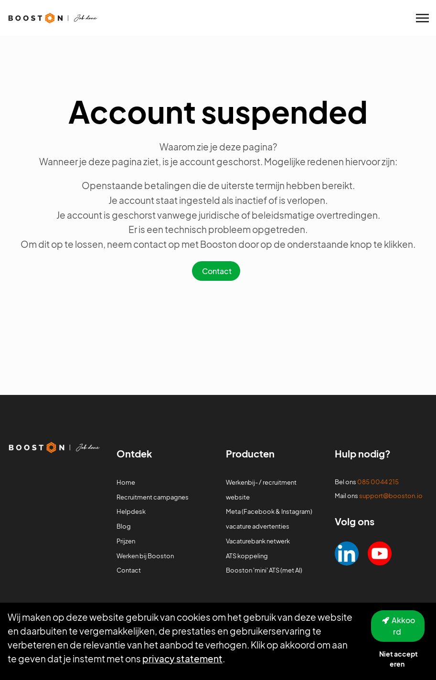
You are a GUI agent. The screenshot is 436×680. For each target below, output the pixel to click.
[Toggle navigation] (423, 18)
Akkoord (403, 626)
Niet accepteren (398, 658)
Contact (217, 271)
